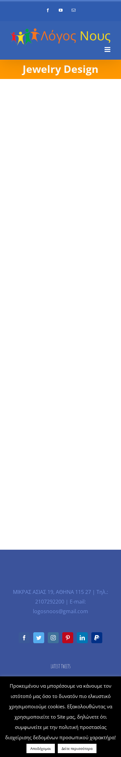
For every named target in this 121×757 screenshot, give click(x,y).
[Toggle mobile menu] (108, 49)
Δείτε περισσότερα (77, 748)
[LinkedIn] (82, 637)
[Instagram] (53, 637)
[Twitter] (38, 637)
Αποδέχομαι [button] (40, 748)
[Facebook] (24, 637)
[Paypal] (96, 637)
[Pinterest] (67, 637)
